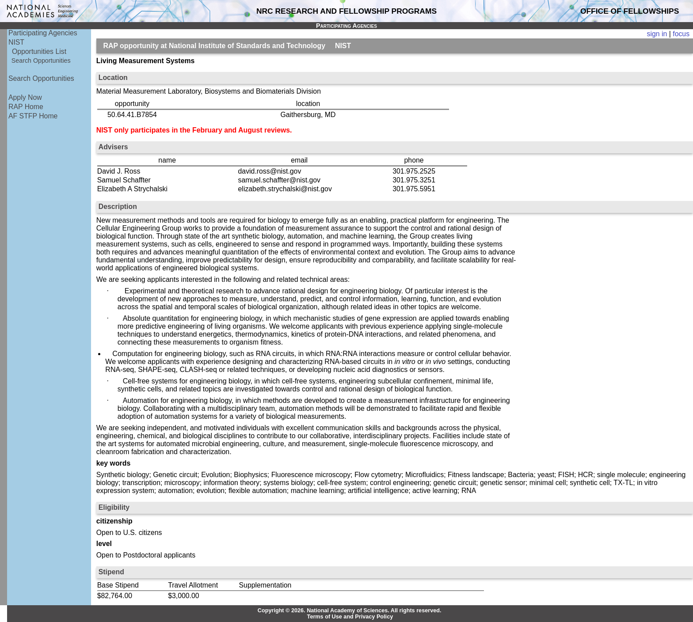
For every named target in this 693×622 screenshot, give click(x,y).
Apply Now (25, 97)
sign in (657, 34)
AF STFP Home (32, 116)
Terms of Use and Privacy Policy (350, 617)
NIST (16, 42)
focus (681, 34)
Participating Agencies (42, 33)
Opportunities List (39, 51)
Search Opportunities (41, 60)
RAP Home (25, 106)
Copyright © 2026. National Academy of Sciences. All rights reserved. (350, 610)
